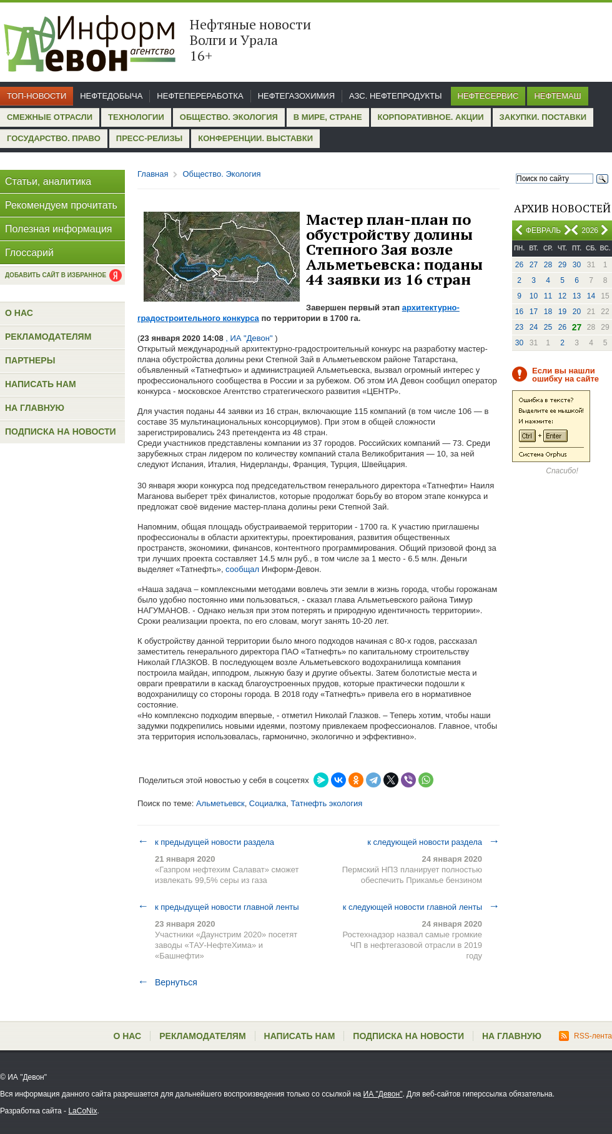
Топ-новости (36, 96)
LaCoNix (82, 1111)
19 (562, 311)
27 (534, 264)
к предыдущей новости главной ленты (218, 906)
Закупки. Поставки (543, 117)
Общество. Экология (229, 117)
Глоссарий (29, 252)
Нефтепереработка (200, 96)
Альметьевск (220, 803)
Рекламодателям (48, 337)
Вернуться (167, 982)
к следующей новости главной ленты (421, 906)
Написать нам (40, 384)
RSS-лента (585, 1036)
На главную (34, 408)
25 (548, 327)
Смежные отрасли (49, 117)
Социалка (267, 803)
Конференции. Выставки (255, 138)
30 (577, 264)
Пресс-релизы (149, 138)
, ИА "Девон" (249, 338)
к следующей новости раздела (433, 841)
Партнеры (30, 360)
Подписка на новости (60, 431)
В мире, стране (328, 117)
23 (519, 327)
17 (534, 311)
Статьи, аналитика (48, 181)
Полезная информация (58, 229)
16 (519, 311)
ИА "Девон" (383, 1094)
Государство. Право (54, 138)
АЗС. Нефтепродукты (395, 96)
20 (577, 311)
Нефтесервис (488, 96)
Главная (152, 174)
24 (534, 327)
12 (562, 296)
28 (548, 264)
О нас (19, 313)
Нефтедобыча (111, 96)
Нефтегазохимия (296, 96)
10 (534, 296)
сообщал (242, 569)
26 (519, 264)
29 (562, 264)
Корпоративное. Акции (431, 117)
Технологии (136, 117)
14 (591, 296)
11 (548, 296)
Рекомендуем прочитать (61, 205)
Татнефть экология (326, 803)
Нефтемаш (557, 96)
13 (577, 296)
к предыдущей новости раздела (205, 841)
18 (548, 311)
